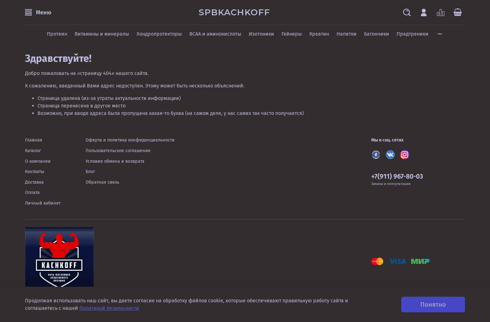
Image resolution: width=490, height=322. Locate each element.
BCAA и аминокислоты (215, 34)
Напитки (347, 34)
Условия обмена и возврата (115, 161)
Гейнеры (292, 34)
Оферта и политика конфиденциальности (130, 140)
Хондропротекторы (159, 34)
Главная (33, 140)
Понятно (433, 304)
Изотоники (261, 34)
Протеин (57, 34)
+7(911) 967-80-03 (397, 177)
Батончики (376, 34)
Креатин (319, 34)
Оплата (32, 192)
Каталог (33, 150)
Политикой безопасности (109, 308)
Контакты (34, 171)
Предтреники (412, 34)
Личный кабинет (43, 203)
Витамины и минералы (102, 34)
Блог (90, 171)
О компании (38, 161)
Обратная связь (102, 182)
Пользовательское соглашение (118, 150)
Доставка (34, 182)
